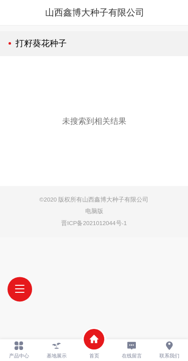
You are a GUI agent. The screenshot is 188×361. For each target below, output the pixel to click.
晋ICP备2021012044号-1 (94, 223)
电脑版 (94, 211)
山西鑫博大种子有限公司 (94, 13)
